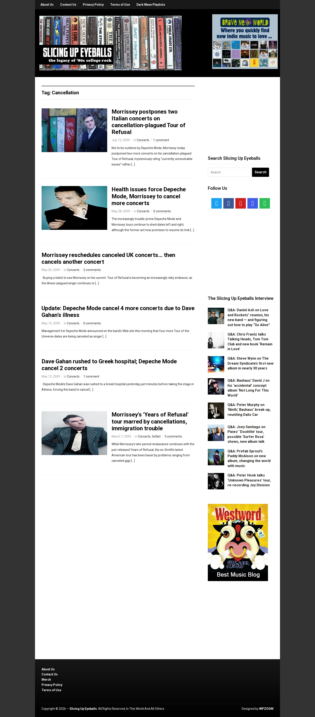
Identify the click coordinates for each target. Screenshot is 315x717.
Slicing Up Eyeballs (83, 708)
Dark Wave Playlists (150, 4)
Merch (46, 679)
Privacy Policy (93, 4)
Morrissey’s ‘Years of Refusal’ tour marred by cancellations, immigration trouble (150, 421)
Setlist (156, 436)
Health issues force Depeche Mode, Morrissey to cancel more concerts (149, 196)
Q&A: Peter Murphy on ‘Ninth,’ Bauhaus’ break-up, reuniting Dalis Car (249, 410)
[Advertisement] (240, 111)
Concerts (143, 140)
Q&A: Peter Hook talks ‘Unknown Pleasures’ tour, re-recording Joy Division (249, 480)
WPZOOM (266, 708)
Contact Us (68, 4)
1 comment (161, 140)
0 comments (162, 211)
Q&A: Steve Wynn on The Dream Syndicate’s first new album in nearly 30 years (250, 363)
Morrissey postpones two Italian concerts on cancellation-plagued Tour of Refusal (149, 121)
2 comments (92, 270)
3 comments (173, 436)
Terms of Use (120, 4)
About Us (47, 4)
